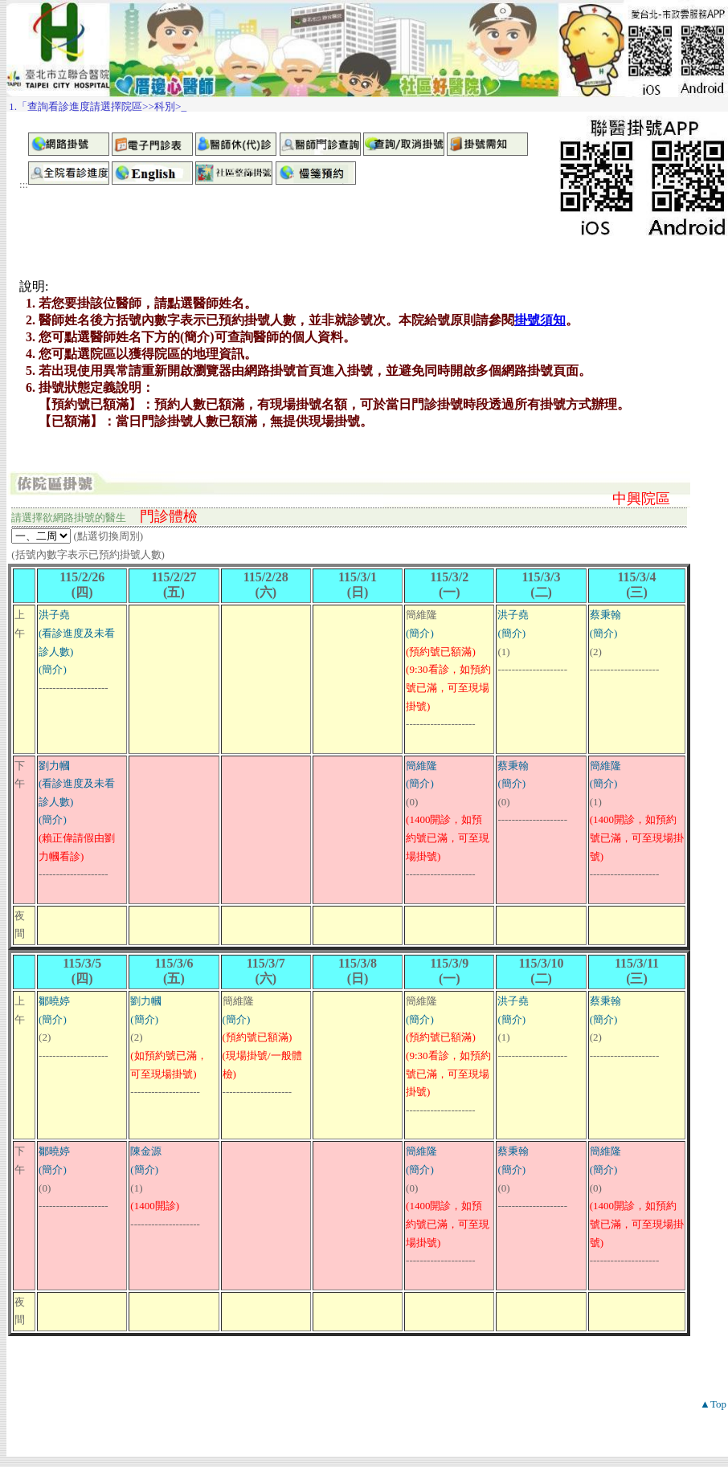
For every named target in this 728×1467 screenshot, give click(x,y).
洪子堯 (54, 615)
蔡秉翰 (605, 615)
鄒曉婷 (54, 1001)
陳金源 (146, 1151)
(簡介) (53, 669)
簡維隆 (421, 766)
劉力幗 (54, 766)
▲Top (713, 1404)
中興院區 (641, 499)
